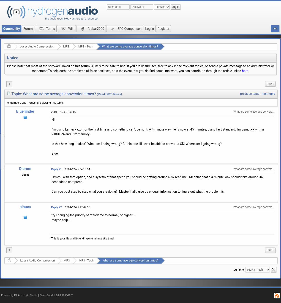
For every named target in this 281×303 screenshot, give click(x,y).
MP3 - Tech (85, 46)
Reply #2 (56, 207)
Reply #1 (56, 169)
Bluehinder (25, 111)
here (245, 71)
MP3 (66, 46)
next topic (268, 93)
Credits (34, 295)
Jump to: (239, 269)
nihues (25, 207)
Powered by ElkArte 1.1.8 (14, 295)
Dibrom (25, 169)
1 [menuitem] (9, 84)
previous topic (249, 93)
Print (270, 83)
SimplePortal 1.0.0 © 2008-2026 (56, 295)
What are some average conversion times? (130, 46)
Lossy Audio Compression (37, 46)
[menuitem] (270, 84)
